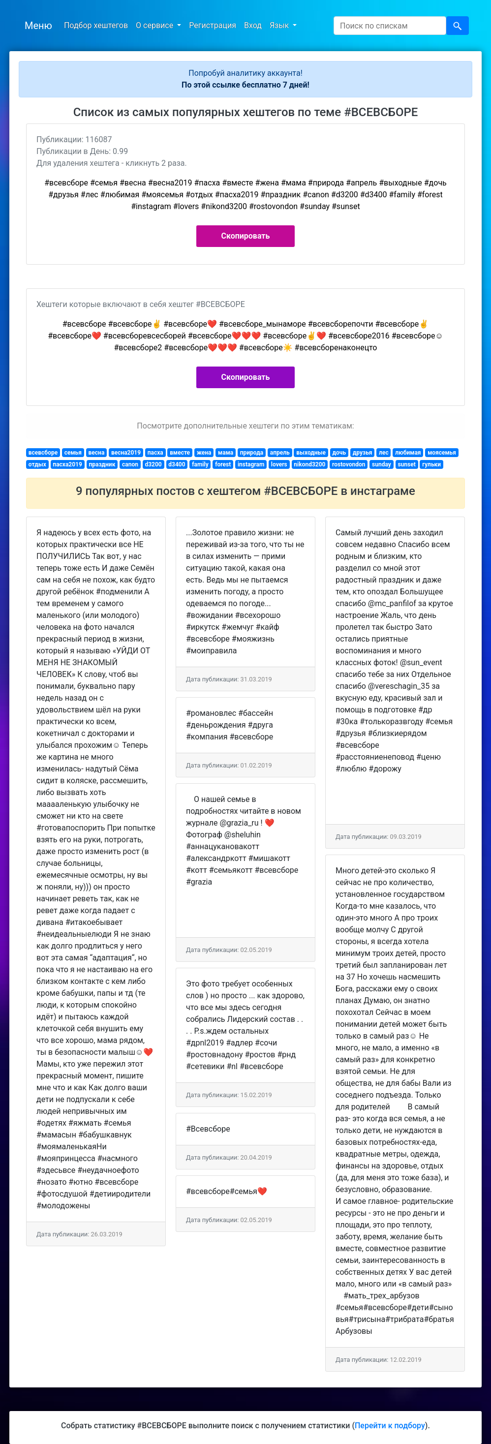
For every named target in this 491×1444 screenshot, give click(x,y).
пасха (155, 452)
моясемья (442, 452)
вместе (180, 452)
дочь (339, 452)
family (200, 464)
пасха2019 (67, 464)
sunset (406, 464)
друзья (362, 452)
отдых (37, 464)
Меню (38, 25)
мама (225, 452)
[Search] (390, 25)
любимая (408, 452)
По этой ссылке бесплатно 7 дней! (245, 85)
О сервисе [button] (155, 25)
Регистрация (212, 25)
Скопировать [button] (245, 236)
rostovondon (349, 464)
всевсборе (43, 452)
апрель (280, 452)
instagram (251, 464)
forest (223, 464)
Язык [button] (280, 25)
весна (97, 452)
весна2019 (126, 452)
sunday (381, 464)
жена (204, 452)
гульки (431, 464)
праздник (102, 464)
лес (384, 452)
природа (251, 452)
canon (130, 464)
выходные (311, 452)
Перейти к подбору (390, 1425)
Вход (253, 25)
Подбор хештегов (96, 25)
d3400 (176, 464)
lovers (279, 464)
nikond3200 (309, 464)
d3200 (153, 464)
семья (73, 452)
